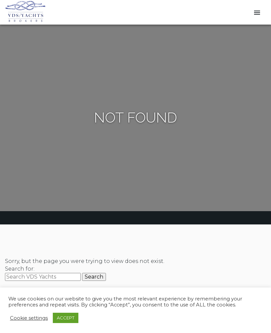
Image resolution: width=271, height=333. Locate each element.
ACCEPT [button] (65, 317)
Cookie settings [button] (29, 318)
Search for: (20, 269)
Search (94, 277)
